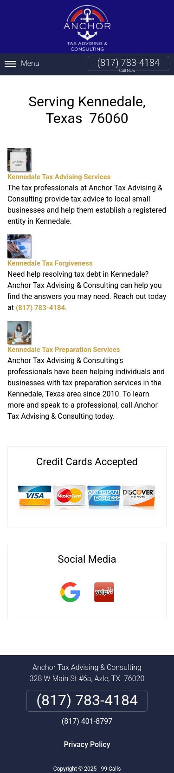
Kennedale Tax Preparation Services (63, 337)
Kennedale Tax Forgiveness (50, 250)
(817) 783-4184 (128, 62)
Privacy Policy (87, 744)
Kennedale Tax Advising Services (58, 164)
